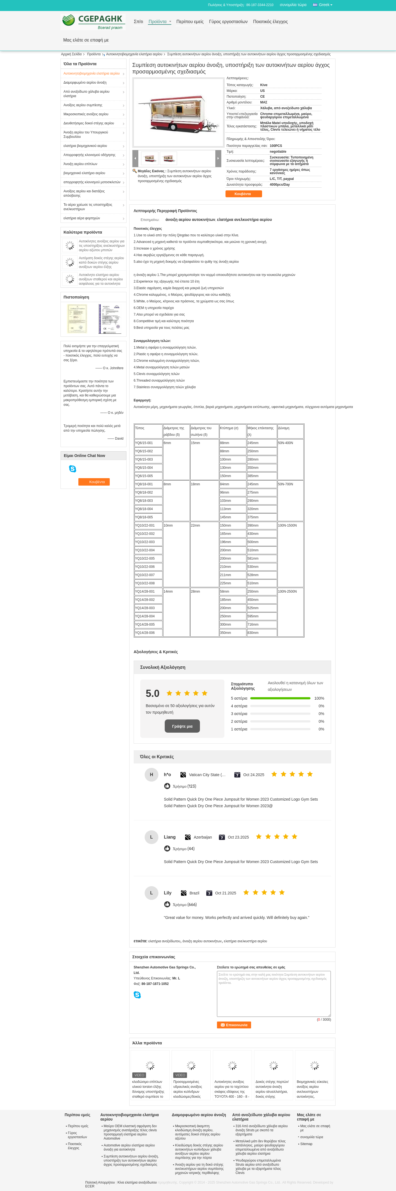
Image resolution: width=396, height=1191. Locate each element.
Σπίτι (138, 22)
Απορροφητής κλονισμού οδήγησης (90, 155)
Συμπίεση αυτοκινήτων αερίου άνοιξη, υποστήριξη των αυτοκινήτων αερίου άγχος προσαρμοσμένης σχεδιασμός (174, 176)
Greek (327, 4)
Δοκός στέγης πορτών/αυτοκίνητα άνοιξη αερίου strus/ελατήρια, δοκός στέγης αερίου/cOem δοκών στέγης (272, 1094)
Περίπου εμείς (190, 22)
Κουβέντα (246, 194)
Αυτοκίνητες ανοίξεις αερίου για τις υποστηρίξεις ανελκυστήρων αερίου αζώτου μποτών (102, 245)
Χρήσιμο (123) (184, 786)
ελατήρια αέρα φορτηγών (82, 218)
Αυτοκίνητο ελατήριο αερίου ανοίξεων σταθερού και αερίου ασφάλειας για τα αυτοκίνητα (101, 279)
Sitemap (306, 1144)
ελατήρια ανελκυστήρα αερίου (245, 941)
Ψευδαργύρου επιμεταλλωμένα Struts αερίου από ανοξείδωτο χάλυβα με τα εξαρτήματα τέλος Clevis (258, 1167)
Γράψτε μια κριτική (182, 728)
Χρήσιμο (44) (184, 849)
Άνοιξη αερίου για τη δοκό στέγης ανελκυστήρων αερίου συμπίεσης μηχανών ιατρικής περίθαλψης (199, 1169)
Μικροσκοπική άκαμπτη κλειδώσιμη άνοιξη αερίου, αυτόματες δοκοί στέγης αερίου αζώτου (197, 1132)
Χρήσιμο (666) (185, 904)
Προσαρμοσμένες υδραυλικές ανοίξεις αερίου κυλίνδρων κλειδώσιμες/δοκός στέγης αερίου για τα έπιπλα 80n (188, 1094)
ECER (89, 1186)
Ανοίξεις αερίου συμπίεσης (83, 105)
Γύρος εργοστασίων (228, 22)
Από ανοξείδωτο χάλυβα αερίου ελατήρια (86, 94)
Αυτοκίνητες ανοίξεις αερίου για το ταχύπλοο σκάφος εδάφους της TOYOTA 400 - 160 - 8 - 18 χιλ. (232, 1092)
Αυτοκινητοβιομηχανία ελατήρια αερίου (134, 54)
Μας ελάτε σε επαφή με (86, 40)
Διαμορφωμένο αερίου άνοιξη (85, 82)
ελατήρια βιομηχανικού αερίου (85, 146)
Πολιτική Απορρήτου (100, 1182)
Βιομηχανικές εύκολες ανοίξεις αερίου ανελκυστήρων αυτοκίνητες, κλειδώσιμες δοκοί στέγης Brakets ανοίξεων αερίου (312, 1096)
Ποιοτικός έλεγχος (270, 22)
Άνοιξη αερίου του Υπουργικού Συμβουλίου (86, 134)
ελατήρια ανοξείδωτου (164, 941)
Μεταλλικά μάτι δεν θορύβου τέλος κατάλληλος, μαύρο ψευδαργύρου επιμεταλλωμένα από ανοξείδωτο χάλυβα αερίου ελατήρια (260, 1147)
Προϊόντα (157, 22)
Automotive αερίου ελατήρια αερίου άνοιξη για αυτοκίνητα (129, 1147)
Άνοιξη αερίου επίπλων (80, 164)
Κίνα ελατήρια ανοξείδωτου (137, 1182)
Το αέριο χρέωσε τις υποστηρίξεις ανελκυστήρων (88, 207)
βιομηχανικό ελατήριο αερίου (84, 173)
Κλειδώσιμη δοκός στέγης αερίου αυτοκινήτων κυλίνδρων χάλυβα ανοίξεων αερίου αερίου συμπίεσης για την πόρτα (199, 1151)
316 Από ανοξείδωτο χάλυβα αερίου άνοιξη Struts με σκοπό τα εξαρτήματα (261, 1130)
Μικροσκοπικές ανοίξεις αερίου (86, 114)
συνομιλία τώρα (293, 4)
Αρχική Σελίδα (71, 54)
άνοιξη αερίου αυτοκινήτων (202, 941)
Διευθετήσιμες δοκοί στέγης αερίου (89, 123)
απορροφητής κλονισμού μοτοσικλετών (92, 182)
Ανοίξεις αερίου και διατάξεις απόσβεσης (84, 193)
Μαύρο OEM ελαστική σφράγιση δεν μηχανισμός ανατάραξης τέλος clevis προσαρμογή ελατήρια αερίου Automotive (130, 1132)
